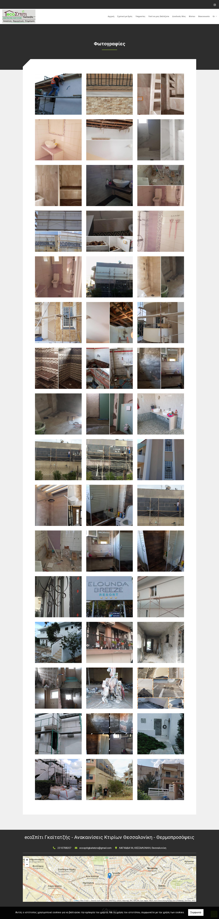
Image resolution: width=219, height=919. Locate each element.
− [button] (27, 864)
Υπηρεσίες (140, 16)
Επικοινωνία (204, 16)
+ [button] (27, 860)
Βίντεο (192, 16)
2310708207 (64, 848)
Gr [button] (214, 16)
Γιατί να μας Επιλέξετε (158, 16)
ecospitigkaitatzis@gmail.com (95, 848)
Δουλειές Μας (179, 16)
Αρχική (111, 16)
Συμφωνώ (195, 912)
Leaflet (76, 900)
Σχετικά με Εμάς (124, 16)
